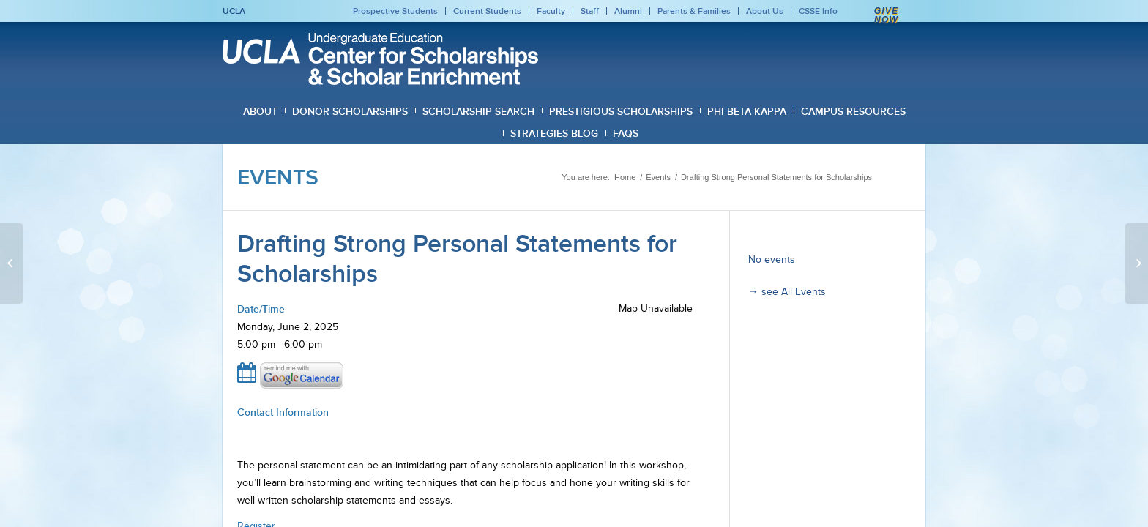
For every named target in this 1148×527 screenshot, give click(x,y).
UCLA (234, 11)
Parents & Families (694, 11)
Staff (590, 11)
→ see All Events (787, 291)
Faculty (551, 11)
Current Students (487, 11)
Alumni (628, 11)
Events (277, 177)
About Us (764, 11)
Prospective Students (395, 11)
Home (625, 177)
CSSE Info (818, 11)
